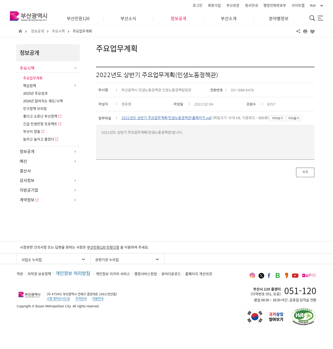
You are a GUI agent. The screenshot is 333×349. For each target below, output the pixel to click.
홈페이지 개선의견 (198, 273)
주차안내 (80, 298)
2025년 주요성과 (35, 93)
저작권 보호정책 (39, 273)
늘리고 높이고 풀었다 (38, 139)
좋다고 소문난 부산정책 (40, 116)
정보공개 (37, 31)
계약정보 (27, 200)
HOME (20, 31)
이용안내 (97, 298)
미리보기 (277, 118)
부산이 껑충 (31, 131)
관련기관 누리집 (107, 259)
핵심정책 (29, 85)
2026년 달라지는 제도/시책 (43, 100)
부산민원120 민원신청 (103, 247)
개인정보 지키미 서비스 (113, 273)
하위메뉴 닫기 (75, 68)
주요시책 (58, 31)
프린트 (305, 31)
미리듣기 (293, 118)
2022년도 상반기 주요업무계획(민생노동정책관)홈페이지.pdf (166, 118)
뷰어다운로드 (171, 273)
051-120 (300, 290)
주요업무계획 (82, 31)
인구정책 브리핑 (35, 108)
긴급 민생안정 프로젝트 (40, 123)
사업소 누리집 (32, 259)
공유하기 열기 (298, 31)
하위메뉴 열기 (75, 85)
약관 (20, 273)
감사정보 (27, 180)
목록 (305, 172)
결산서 (25, 171)
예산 (23, 161)
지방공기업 (29, 190)
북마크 (312, 31)
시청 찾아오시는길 (58, 298)
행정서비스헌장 (145, 273)
